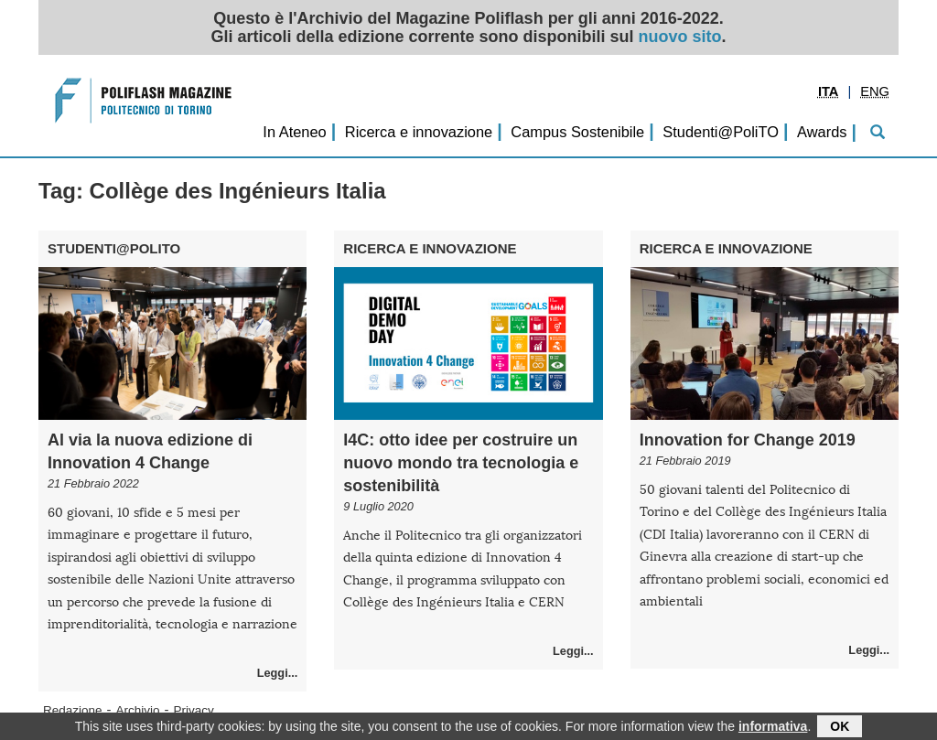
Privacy (194, 710)
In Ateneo (294, 131)
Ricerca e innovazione (418, 131)
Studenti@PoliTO (720, 131)
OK (839, 728)
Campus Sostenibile (577, 131)
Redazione (72, 710)
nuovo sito (680, 36)
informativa (772, 728)
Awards (821, 131)
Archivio (138, 710)
